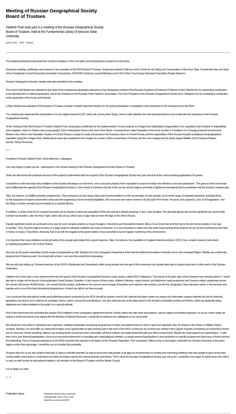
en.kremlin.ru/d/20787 (60, 400)
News (63, 394)
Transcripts (71, 394)
